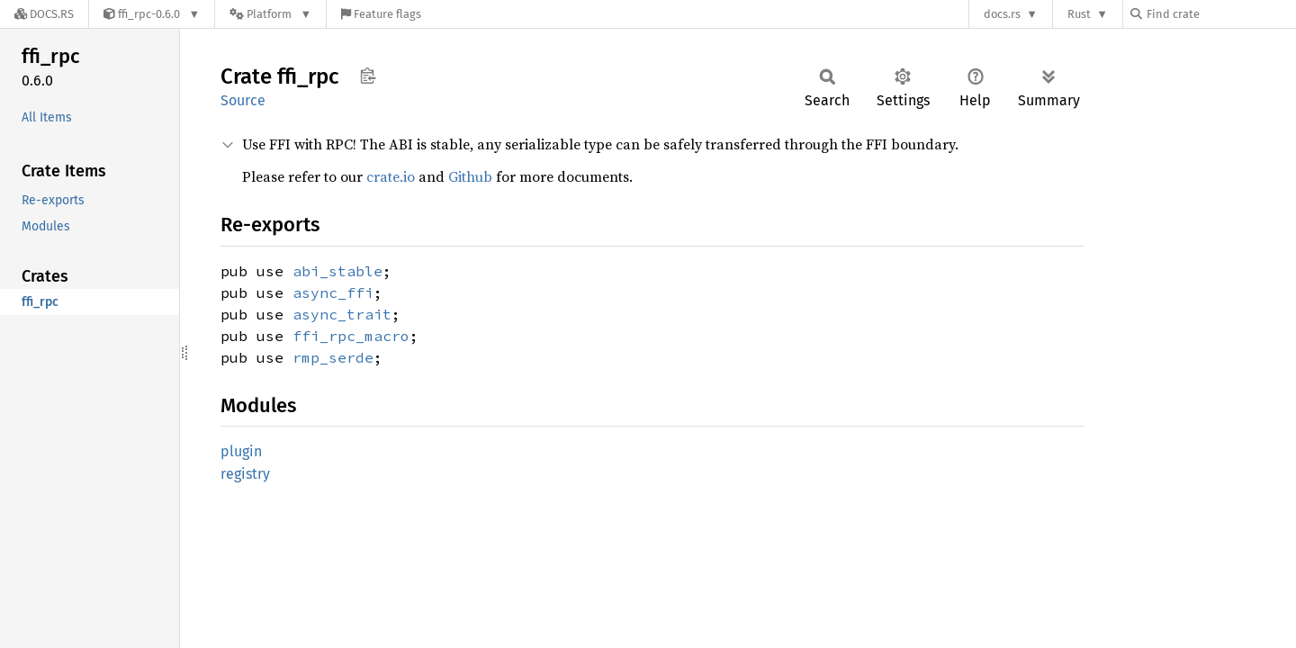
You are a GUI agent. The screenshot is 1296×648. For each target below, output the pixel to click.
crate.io (390, 176)
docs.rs (1002, 14)
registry (245, 473)
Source (243, 100)
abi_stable (337, 271)
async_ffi (333, 293)
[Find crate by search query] (1220, 14)
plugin (241, 451)
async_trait (342, 314)
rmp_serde (333, 357)
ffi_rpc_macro (351, 336)
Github (470, 176)
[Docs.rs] (44, 14)
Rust (1079, 14)
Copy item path (367, 75)
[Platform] (270, 14)
